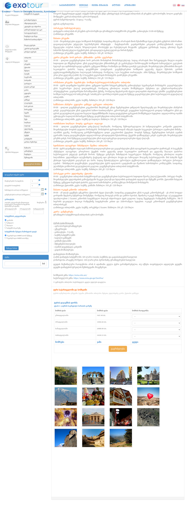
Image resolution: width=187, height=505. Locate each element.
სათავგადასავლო (31, 33)
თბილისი (27, 58)
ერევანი (27, 64)
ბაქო (26, 61)
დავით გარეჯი (29, 87)
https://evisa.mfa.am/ (78, 275)
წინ (43, 264)
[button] (33, 164)
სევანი (26, 113)
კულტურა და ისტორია (32, 26)
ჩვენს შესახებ (100, 5)
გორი (26, 90)
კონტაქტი (130, 5)
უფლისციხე (28, 129)
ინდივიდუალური (30, 23)
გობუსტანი (28, 139)
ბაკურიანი (28, 77)
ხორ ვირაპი (28, 106)
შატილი (27, 116)
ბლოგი (116, 5)
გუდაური (27, 93)
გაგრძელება (118, 348)
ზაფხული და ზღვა (30, 36)
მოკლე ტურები (29, 45)
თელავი (27, 126)
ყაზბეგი (27, 100)
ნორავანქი (28, 109)
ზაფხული (27, 154)
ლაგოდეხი (28, 103)
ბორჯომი (27, 80)
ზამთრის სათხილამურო (33, 39)
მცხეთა (27, 71)
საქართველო (67, 5)
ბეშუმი (26, 135)
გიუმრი (27, 97)
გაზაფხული (28, 151)
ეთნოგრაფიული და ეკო (33, 30)
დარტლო (28, 84)
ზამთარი (27, 148)
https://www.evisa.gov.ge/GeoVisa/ (89, 278)
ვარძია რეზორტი (30, 142)
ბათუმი (26, 74)
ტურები (83, 5)
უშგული (27, 132)
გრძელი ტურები (30, 52)
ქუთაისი (27, 67)
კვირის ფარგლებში (31, 49)
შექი (25, 119)
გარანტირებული (30, 20)
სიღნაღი (27, 122)
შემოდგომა (28, 157)
